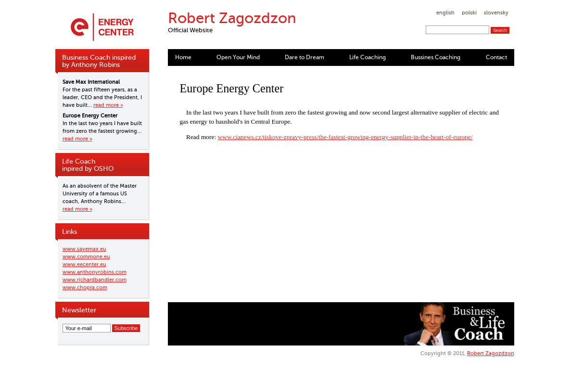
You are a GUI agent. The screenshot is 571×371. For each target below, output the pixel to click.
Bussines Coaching (435, 57)
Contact (496, 57)
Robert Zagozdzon (490, 353)
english (445, 13)
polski (469, 13)
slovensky (496, 13)
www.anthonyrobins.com (95, 272)
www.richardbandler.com (95, 280)
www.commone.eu (86, 257)
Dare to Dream (304, 57)
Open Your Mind (238, 57)
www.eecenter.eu (84, 264)
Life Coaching (367, 57)
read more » (108, 105)
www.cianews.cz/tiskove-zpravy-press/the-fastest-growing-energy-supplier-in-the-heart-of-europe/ (345, 137)
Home (183, 57)
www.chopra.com (85, 287)
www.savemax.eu (84, 249)
